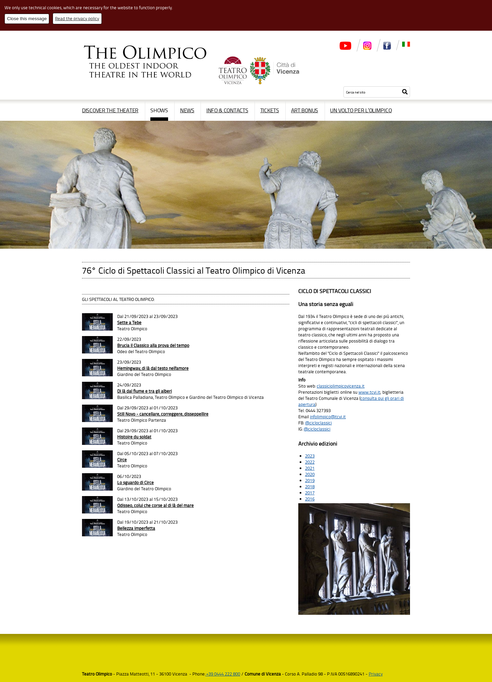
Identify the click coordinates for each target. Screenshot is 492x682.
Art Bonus (304, 110)
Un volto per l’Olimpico (361, 110)
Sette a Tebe (129, 322)
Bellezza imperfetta (136, 528)
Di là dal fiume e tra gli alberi (144, 391)
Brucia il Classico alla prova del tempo (153, 345)
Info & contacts (227, 110)
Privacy (376, 674)
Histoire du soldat (134, 437)
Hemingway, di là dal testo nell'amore (153, 368)
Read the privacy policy (77, 18)
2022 (310, 462)
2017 (310, 493)
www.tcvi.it (369, 392)
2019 (310, 480)
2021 (310, 468)
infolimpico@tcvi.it (328, 416)
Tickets (269, 110)
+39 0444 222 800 (222, 674)
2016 (310, 499)
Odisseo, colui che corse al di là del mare (155, 505)
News (187, 110)
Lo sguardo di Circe (135, 482)
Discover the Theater (110, 110)
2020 (310, 474)
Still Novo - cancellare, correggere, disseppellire (162, 414)
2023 (310, 456)
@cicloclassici (318, 423)
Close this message (27, 18)
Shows (159, 110)
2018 (310, 486)
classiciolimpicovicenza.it (341, 386)
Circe (122, 459)
